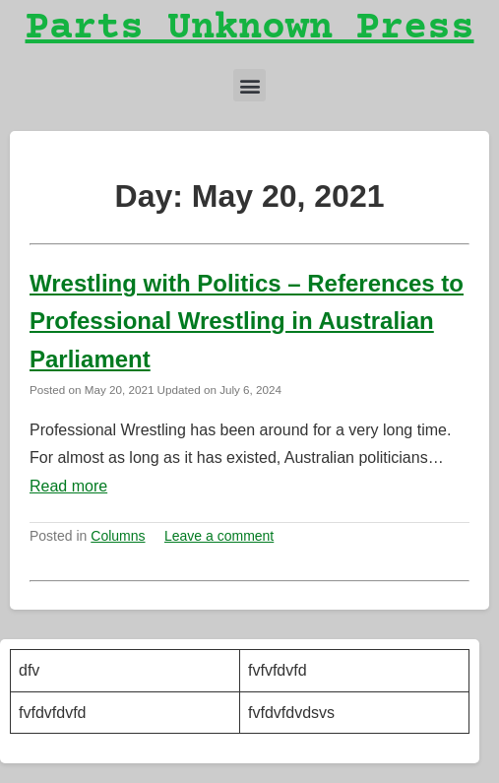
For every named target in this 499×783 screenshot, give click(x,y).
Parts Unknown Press (250, 29)
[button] (249, 85)
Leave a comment (219, 536)
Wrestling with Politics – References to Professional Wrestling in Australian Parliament (247, 321)
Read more (68, 486)
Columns (118, 536)
